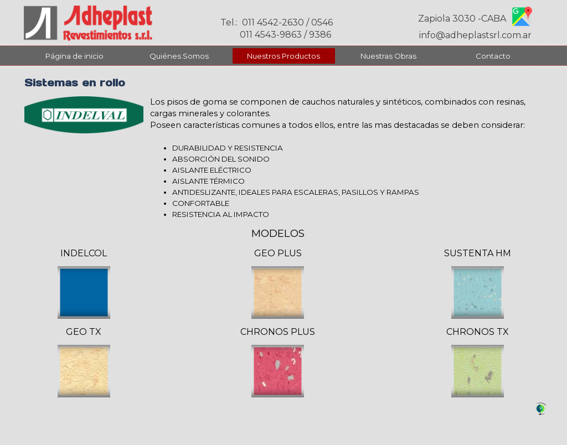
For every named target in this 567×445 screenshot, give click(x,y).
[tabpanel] (346, 158)
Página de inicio (74, 55)
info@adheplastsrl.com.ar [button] (475, 35)
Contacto (493, 55)
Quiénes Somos (179, 55)
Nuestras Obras (388, 55)
